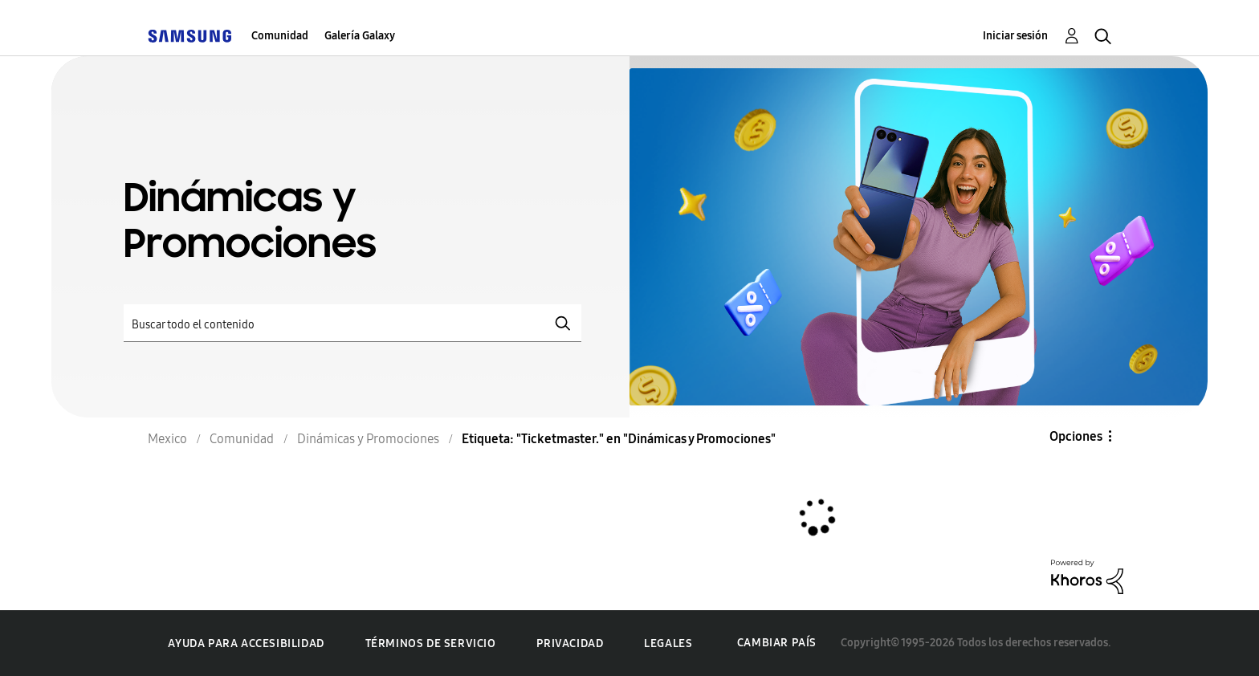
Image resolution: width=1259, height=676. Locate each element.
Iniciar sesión (1015, 36)
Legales (668, 643)
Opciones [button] (1075, 436)
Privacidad (569, 643)
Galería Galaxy (359, 36)
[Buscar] (352, 323)
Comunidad (279, 36)
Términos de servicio (430, 643)
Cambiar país (777, 643)
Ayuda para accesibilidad (246, 643)
